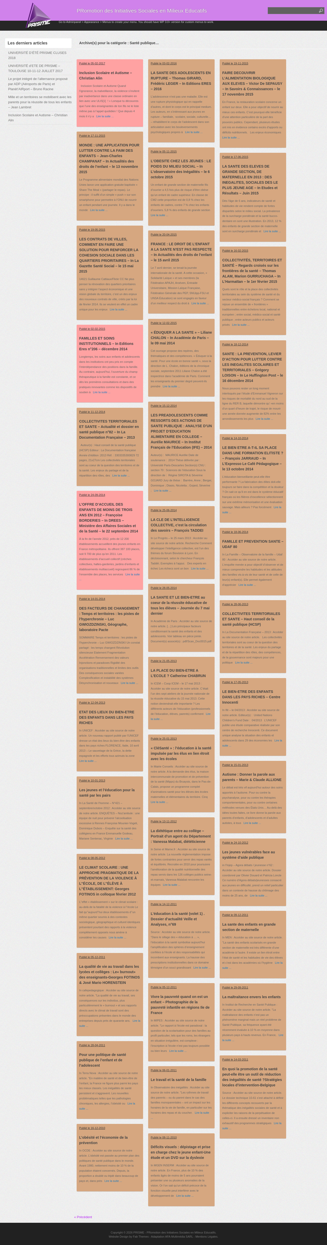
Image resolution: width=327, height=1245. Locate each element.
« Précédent (83, 1217)
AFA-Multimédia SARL (179, 1236)
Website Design (119, 1236)
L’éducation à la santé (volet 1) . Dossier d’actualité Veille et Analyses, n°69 (178, 919)
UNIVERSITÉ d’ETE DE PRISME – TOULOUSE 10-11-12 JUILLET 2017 (35, 68)
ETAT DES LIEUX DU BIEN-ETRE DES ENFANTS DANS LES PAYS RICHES (106, 717)
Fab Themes (141, 1236)
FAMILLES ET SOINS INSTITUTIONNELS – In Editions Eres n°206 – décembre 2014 (106, 343)
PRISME (138, 1232)
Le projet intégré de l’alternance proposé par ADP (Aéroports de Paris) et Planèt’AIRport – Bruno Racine (38, 84)
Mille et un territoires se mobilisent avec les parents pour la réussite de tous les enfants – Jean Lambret (40, 102)
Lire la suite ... (104, 116)
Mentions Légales (206, 1236)
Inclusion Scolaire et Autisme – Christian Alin (37, 117)
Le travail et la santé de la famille (178, 1080)
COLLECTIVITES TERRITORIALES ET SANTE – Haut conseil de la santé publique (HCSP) (251, 619)
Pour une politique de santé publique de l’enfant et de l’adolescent (102, 1060)
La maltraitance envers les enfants (251, 997)
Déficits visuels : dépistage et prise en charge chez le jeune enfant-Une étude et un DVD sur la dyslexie (181, 1152)
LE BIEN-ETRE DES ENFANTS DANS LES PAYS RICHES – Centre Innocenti (251, 697)
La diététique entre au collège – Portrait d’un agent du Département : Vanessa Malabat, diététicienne (181, 836)
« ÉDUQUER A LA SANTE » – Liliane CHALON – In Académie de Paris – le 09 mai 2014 (181, 337)
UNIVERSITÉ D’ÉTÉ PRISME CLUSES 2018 (37, 55)
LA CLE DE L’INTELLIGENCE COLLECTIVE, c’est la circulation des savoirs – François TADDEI (179, 525)
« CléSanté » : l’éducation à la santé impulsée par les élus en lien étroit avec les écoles (181, 753)
